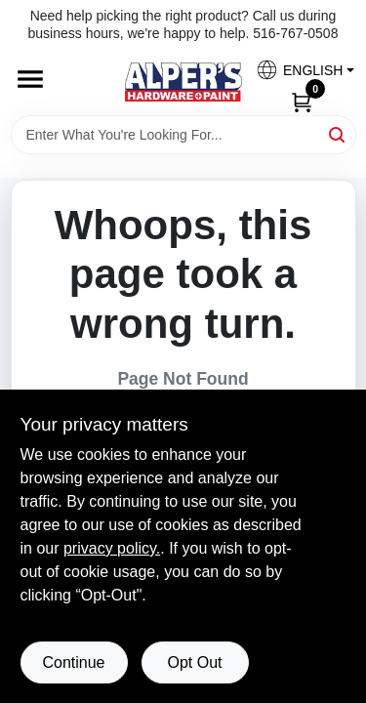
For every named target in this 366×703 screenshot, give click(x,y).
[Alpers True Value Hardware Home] (183, 82)
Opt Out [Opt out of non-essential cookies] (194, 662)
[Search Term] (183, 134)
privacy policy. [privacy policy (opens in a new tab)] (111, 548)
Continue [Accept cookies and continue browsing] (73, 662)
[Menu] (30, 80)
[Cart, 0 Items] (301, 100)
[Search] (338, 133)
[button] (298, 70)
